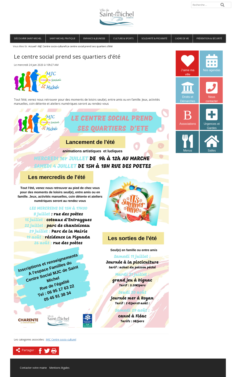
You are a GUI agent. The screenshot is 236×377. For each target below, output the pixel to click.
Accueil (16, 2)
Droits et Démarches (187, 89)
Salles (211, 143)
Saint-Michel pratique (62, 38)
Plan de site (34, 2)
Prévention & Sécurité (209, 38)
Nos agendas (211, 62)
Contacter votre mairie (33, 367)
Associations (187, 116)
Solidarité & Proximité (154, 38)
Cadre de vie (182, 38)
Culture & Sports (123, 38)
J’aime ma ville (187, 63)
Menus (187, 143)
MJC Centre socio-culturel (52, 46)
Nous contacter (211, 89)
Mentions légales (59, 367)
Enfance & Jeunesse (94, 38)
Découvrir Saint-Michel (27, 38)
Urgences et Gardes (211, 116)
